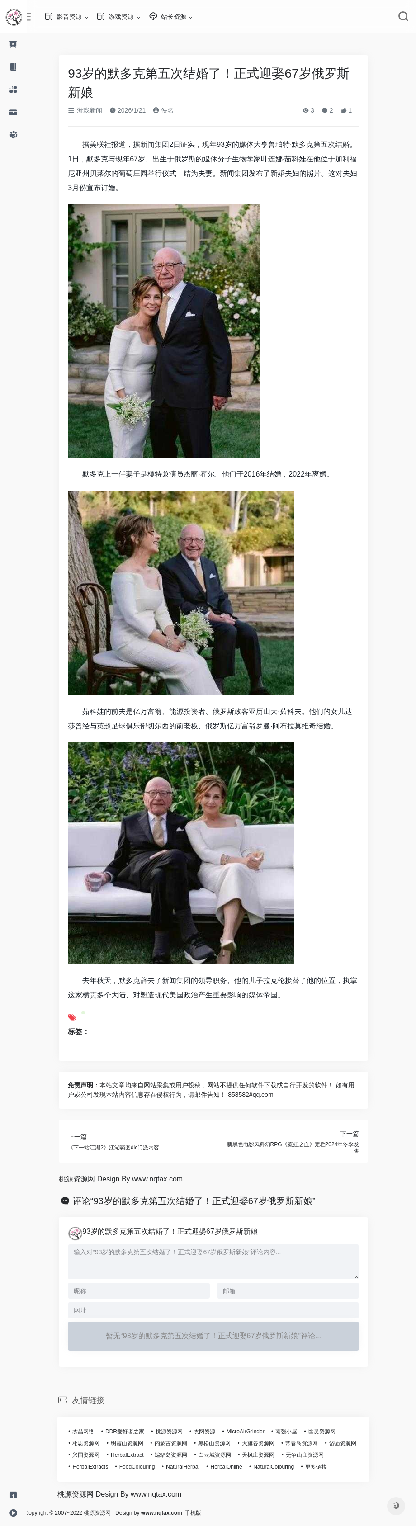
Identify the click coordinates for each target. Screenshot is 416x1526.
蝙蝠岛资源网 (179, 1455)
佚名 (171, 110)
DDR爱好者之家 (132, 1431)
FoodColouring (145, 1467)
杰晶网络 (91, 1431)
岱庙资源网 (350, 1443)
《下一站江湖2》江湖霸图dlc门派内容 (121, 1147)
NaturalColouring (281, 1467)
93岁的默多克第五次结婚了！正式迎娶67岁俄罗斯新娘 (178, 1231)
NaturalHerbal (191, 1467)
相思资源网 (94, 1443)
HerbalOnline (234, 1467)
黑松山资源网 (222, 1443)
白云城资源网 (223, 1455)
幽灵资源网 (330, 1431)
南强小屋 (294, 1431)
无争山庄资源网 (313, 1455)
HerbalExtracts (98, 1467)
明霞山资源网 (135, 1443)
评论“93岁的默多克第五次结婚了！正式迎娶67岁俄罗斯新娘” (202, 1201)
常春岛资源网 (309, 1443)
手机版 (209, 1513)
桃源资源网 (176, 1431)
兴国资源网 (94, 1455)
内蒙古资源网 (178, 1443)
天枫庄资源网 (266, 1455)
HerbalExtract (135, 1455)
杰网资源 (212, 1431)
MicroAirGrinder (253, 1431)
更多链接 (324, 1467)
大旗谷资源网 (266, 1443)
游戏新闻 (93, 110)
